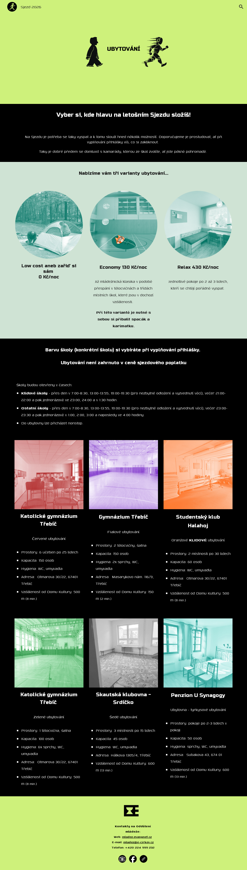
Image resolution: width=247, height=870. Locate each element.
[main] (123, 115)
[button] (241, 7)
